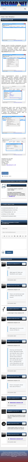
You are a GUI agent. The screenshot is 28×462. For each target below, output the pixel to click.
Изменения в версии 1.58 (16, 402)
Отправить (9, 252)
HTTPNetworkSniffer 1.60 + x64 (9, 212)
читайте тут (12, 196)
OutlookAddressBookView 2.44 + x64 (10, 208)
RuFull (8, 263)
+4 (5, 173)
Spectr (8, 423)
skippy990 (9, 411)
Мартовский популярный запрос (9, 216)
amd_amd (9, 308)
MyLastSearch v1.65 (11, 165)
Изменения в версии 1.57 (16, 438)
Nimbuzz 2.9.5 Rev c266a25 (8, 214)
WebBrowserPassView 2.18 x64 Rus (10, 210)
